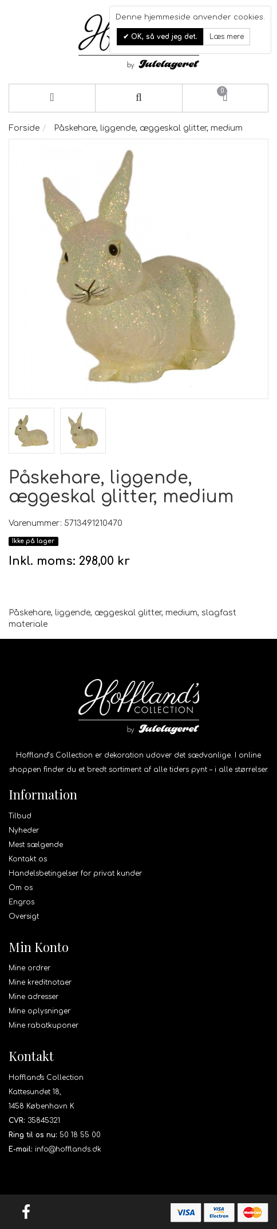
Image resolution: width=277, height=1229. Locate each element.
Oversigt (24, 916)
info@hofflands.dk (68, 1149)
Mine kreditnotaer (40, 982)
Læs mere (226, 37)
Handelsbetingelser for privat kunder (75, 873)
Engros (21, 902)
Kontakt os (28, 859)
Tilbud (20, 816)
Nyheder (24, 830)
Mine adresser (33, 997)
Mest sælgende (36, 845)
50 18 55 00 (80, 1135)
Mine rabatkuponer (43, 1025)
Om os (21, 888)
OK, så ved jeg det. (163, 37)
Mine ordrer (29, 968)
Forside (24, 128)
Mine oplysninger (39, 1011)
